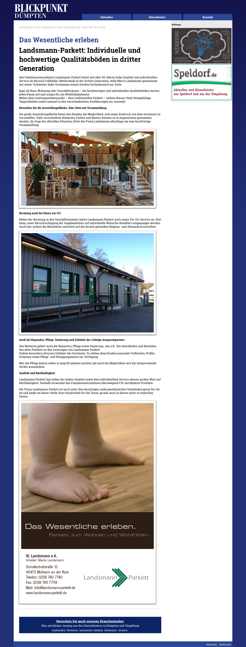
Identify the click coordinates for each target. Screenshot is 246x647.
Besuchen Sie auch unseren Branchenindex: (90, 621)
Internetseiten (85, 630)
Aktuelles (106, 17)
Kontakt (208, 17)
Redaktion (98, 630)
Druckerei (123, 630)
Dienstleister (157, 17)
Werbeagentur (110, 630)
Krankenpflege (58, 630)
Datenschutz (225, 644)
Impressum (211, 644)
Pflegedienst (72, 630)
